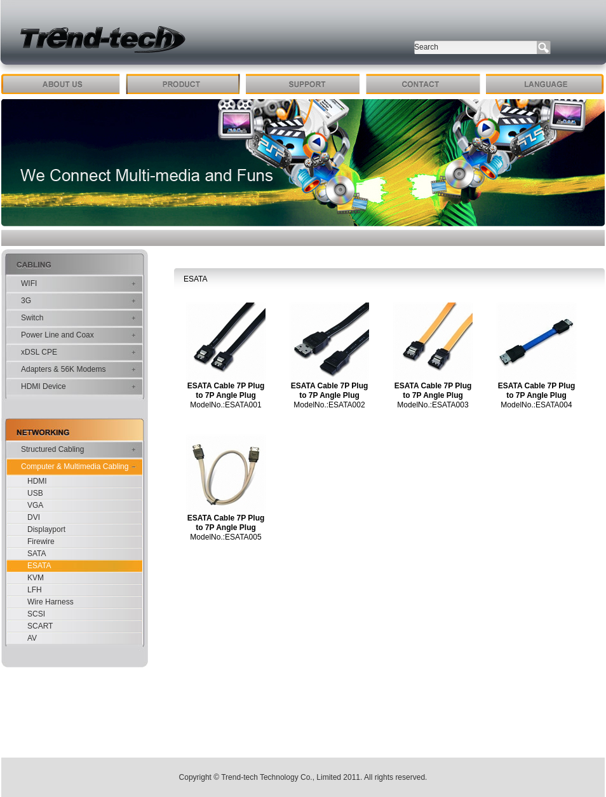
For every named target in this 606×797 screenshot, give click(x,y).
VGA (35, 505)
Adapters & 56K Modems (63, 369)
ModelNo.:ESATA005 (225, 537)
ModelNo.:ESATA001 (225, 404)
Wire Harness (50, 601)
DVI (33, 517)
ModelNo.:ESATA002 (329, 404)
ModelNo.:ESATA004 (536, 404)
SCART (40, 626)
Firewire (41, 541)
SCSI (36, 614)
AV (32, 638)
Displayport (46, 529)
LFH (34, 589)
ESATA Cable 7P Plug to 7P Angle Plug (226, 390)
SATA (36, 553)
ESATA (39, 565)
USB (35, 493)
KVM (35, 577)
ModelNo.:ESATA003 (432, 404)
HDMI (37, 481)
